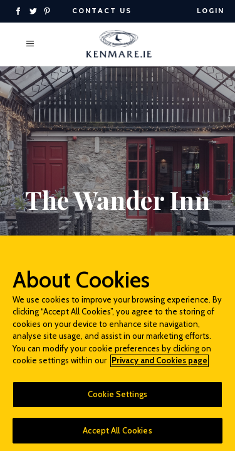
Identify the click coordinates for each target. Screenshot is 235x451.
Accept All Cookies (117, 434)
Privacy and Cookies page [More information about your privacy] (159, 365)
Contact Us (102, 11)
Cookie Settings (117, 398)
